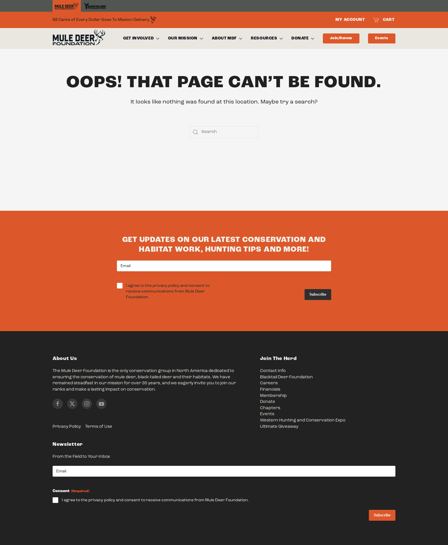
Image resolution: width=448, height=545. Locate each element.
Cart (384, 20)
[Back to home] (79, 38)
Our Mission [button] (185, 38)
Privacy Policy (67, 427)
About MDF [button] (227, 38)
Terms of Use (98, 427)
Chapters (270, 408)
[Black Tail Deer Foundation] (95, 6)
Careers (269, 383)
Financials (270, 389)
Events (381, 38)
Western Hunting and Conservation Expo (302, 420)
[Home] (67, 6)
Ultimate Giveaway (279, 427)
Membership (273, 396)
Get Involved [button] (141, 38)
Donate (267, 402)
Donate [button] (302, 38)
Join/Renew (341, 38)
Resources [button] (267, 38)
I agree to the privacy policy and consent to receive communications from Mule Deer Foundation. (167, 292)
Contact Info (273, 371)
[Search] (224, 132)
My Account (350, 20)
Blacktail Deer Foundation (286, 377)
